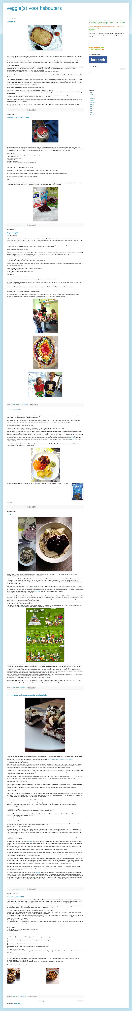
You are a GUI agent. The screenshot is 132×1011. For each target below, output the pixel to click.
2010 (91, 112)
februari (93, 102)
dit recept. (72, 437)
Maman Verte (91, 29)
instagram (37, 872)
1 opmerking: (23, 109)
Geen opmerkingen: (24, 404)
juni (92, 94)
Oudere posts (80, 1001)
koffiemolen (29, 841)
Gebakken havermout (15, 897)
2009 (91, 114)
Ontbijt (9, 514)
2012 (91, 108)
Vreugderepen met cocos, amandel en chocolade (27, 695)
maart (92, 100)
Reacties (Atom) (17, 1003)
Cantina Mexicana (14, 410)
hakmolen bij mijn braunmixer (37, 837)
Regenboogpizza (13, 232)
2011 (91, 110)
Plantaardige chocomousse (18, 117)
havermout (37, 591)
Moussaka (11, 22)
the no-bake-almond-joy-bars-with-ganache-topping (60, 759)
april (92, 98)
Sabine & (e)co (92, 30)
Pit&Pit (48, 677)
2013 (91, 106)
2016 (91, 92)
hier (22, 606)
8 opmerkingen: (23, 996)
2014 (91, 104)
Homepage (41, 1001)
